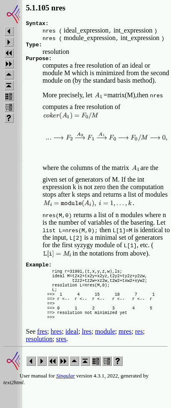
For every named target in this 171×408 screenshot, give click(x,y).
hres (56, 350)
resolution (39, 357)
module (105, 350)
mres (124, 350)
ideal (71, 350)
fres (42, 350)
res (139, 350)
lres (86, 350)
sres (61, 357)
